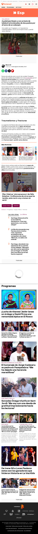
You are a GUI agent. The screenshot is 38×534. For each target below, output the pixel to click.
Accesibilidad (27, 530)
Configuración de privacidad (25, 528)
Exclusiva (4, 424)
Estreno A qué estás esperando (10, 1)
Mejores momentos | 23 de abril (11, 362)
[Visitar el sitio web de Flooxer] (19, 518)
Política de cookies (27, 526)
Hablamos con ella (7, 398)
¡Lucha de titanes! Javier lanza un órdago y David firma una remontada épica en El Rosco (17, 314)
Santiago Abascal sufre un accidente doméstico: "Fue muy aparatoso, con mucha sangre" (19, 221)
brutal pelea (28, 78)
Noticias (18, 7)
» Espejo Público (17, 209)
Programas (10, 7)
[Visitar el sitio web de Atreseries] (4, 514)
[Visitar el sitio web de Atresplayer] (31, 514)
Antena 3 (3, 209)
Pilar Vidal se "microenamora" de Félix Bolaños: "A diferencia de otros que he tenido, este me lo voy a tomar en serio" (18, 197)
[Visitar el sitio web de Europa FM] (17, 514)
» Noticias (24, 209)
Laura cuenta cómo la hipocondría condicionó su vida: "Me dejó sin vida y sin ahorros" (9, 491)
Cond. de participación (11, 528)
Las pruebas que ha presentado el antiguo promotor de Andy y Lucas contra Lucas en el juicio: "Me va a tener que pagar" (9, 428)
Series (3, 7)
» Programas (9, 209)
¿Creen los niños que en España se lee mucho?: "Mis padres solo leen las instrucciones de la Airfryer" (27, 428)
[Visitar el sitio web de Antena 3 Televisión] (6, 511)
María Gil (8, 65)
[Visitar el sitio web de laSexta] (12, 511)
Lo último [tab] (23, 214)
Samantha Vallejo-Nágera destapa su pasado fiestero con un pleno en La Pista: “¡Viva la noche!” (9, 335)
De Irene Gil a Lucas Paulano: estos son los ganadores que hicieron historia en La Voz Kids (18, 470)
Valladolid (16, 205)
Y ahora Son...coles (25, 424)
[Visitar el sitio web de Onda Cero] (11, 514)
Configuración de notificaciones (15, 530)
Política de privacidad (17, 526)
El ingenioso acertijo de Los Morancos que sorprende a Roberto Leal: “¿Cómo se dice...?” (27, 335)
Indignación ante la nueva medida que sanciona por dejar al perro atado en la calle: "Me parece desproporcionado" (27, 492)
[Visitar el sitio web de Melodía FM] (23, 514)
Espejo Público (7, 205)
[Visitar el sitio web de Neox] (19, 511)
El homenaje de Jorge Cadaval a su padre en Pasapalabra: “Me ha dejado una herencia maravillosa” (18, 369)
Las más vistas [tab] (13, 214)
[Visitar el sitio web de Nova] (25, 511)
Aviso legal (8, 526)
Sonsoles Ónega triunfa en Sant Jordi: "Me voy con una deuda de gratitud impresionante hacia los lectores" (18, 405)
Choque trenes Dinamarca (24, 1)
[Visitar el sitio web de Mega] (31, 511)
